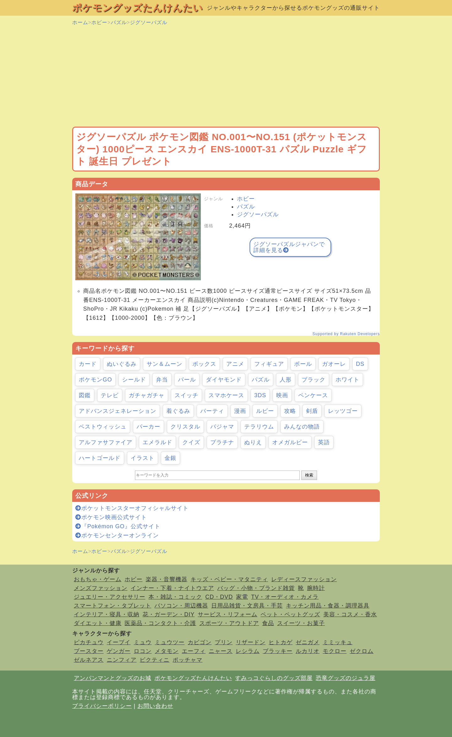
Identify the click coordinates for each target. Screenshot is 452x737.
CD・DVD (219, 597)
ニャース (221, 651)
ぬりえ (253, 442)
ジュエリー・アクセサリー (109, 597)
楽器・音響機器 (166, 579)
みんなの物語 (302, 427)
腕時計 (316, 588)
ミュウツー (170, 642)
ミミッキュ (337, 642)
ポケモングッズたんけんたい (137, 8)
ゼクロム (362, 651)
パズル (119, 22)
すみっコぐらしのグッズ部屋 (274, 678)
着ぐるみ (178, 411)
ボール (303, 364)
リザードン (251, 642)
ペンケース (313, 395)
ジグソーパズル (148, 22)
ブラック (314, 379)
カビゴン (200, 642)
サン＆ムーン (164, 364)
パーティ (212, 411)
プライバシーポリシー (102, 706)
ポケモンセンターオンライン (117, 535)
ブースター (89, 651)
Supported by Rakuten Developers (346, 334)
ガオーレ (334, 364)
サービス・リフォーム (227, 614)
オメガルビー (290, 442)
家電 (242, 597)
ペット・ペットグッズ (290, 614)
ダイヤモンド (224, 379)
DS (360, 364)
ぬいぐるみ (122, 364)
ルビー (265, 411)
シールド (134, 379)
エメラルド (157, 442)
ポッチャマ (187, 660)
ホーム (80, 22)
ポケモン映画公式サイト (111, 517)
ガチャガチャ (146, 395)
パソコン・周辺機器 (181, 606)
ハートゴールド (100, 458)
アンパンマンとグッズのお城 (112, 678)
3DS (260, 395)
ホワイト (347, 379)
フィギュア (269, 364)
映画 (282, 395)
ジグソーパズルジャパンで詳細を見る (289, 247)
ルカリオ (308, 651)
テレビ (110, 395)
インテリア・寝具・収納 (106, 614)
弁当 (162, 379)
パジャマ (222, 427)
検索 (309, 475)
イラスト (142, 458)
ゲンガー (119, 651)
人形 (286, 379)
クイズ (191, 442)
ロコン (143, 651)
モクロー (335, 651)
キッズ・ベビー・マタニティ (229, 579)
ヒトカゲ (281, 642)
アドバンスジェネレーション (117, 411)
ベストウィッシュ (102, 427)
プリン (224, 642)
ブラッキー (278, 651)
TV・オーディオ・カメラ (285, 597)
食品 (268, 623)
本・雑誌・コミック (175, 597)
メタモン (167, 651)
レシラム (248, 651)
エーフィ (194, 651)
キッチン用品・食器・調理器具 (327, 606)
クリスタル (185, 427)
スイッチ (186, 395)
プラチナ (222, 442)
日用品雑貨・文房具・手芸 (247, 606)
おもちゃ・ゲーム (97, 579)
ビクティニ (155, 660)
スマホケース (226, 395)
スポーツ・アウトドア (229, 623)
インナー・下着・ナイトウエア (172, 588)
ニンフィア (122, 660)
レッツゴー (343, 411)
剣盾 (312, 411)
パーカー (148, 427)
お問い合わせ (155, 706)
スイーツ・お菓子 (301, 623)
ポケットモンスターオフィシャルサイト (132, 508)
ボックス (204, 364)
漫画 (240, 411)
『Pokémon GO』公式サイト (117, 526)
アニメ (235, 364)
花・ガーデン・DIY (169, 614)
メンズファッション (100, 588)
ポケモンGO (95, 379)
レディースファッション (304, 579)
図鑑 (85, 395)
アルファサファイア (105, 442)
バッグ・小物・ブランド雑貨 (256, 588)
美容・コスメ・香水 (350, 614)
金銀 (170, 458)
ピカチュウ (89, 642)
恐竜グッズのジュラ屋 (345, 678)
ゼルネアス (89, 660)
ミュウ (143, 642)
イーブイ (119, 642)
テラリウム (259, 427)
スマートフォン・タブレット (112, 606)
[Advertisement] (226, 76)
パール (187, 379)
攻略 (290, 411)
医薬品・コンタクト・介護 (160, 623)
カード (88, 364)
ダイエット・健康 (97, 623)
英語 (324, 442)
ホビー (99, 22)
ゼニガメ (308, 642)
